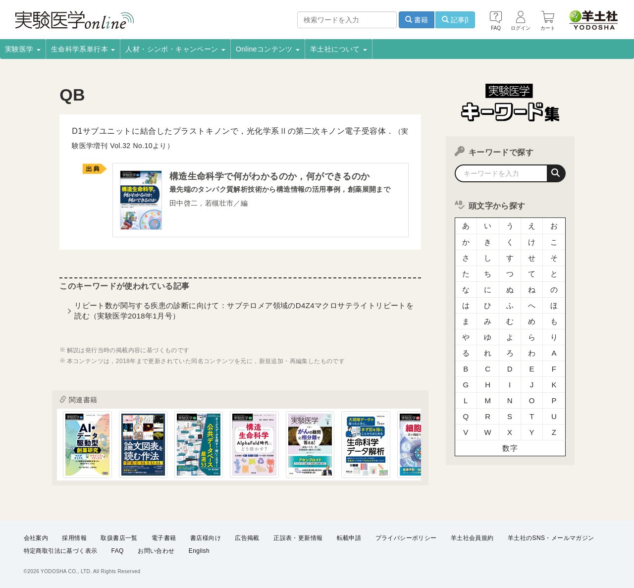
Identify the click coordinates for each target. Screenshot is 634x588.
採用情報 (74, 538)
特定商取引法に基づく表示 (61, 551)
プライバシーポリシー (406, 538)
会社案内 (36, 538)
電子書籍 (164, 538)
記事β (455, 20)
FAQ (117, 551)
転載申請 (349, 538)
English (199, 551)
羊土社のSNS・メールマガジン (551, 538)
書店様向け (205, 538)
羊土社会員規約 (472, 538)
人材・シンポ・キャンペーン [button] (175, 49)
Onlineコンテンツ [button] (268, 49)
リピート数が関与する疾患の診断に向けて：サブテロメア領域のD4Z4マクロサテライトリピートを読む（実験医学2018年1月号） (244, 310)
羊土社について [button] (338, 49)
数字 (510, 448)
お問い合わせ (156, 551)
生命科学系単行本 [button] (83, 49)
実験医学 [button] (23, 49)
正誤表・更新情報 (297, 538)
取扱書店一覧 (119, 538)
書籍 (416, 20)
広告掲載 (247, 538)
